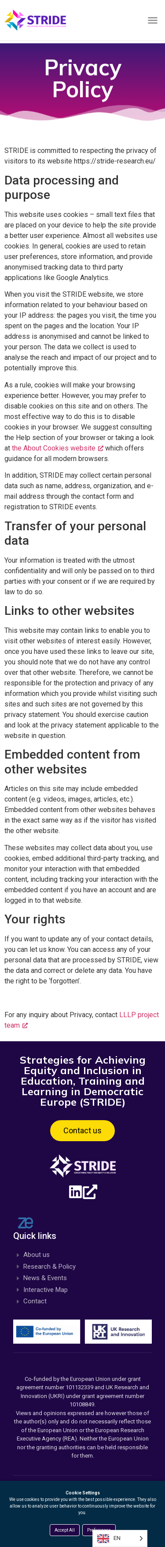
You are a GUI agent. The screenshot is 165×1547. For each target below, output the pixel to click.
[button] (153, 20)
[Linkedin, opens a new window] (82, 1192)
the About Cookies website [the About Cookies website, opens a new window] (57, 448)
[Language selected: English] (119, 1538)
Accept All (65, 1530)
